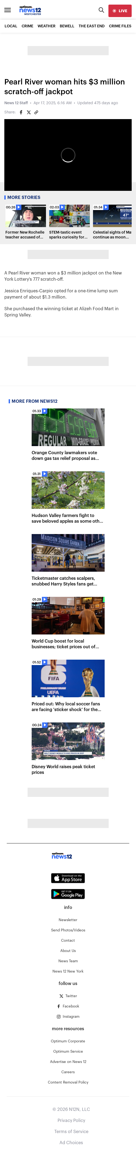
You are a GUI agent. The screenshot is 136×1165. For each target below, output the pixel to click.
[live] (120, 11)
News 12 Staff (16, 103)
